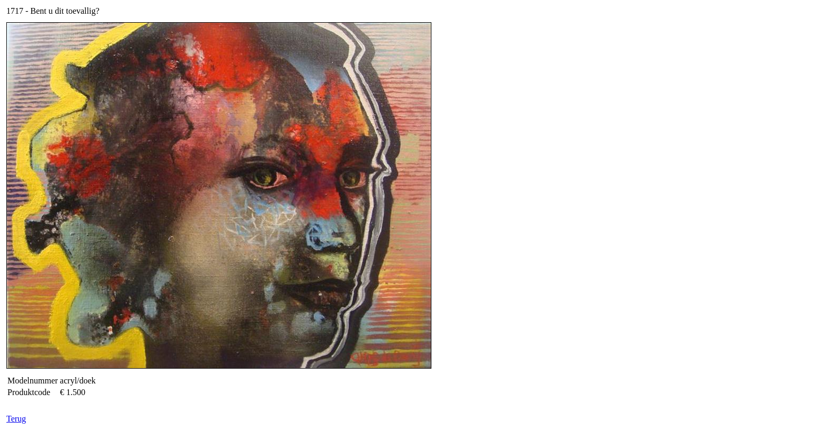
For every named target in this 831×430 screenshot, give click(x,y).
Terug (16, 418)
